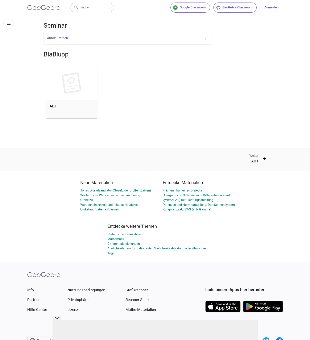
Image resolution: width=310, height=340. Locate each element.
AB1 (53, 106)
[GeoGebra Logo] (43, 7)
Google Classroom (189, 7)
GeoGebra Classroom (234, 7)
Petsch (63, 38)
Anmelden (271, 7)
